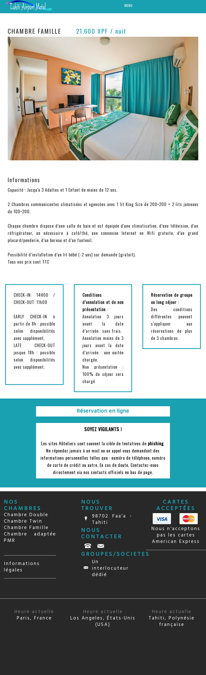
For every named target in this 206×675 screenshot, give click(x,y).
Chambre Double (26, 515)
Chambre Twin (23, 521)
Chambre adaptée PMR (30, 537)
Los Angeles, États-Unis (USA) (102, 618)
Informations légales (22, 567)
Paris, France (34, 615)
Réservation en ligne (103, 411)
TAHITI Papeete (176, 574)
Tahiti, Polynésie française (172, 618)
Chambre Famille (26, 528)
